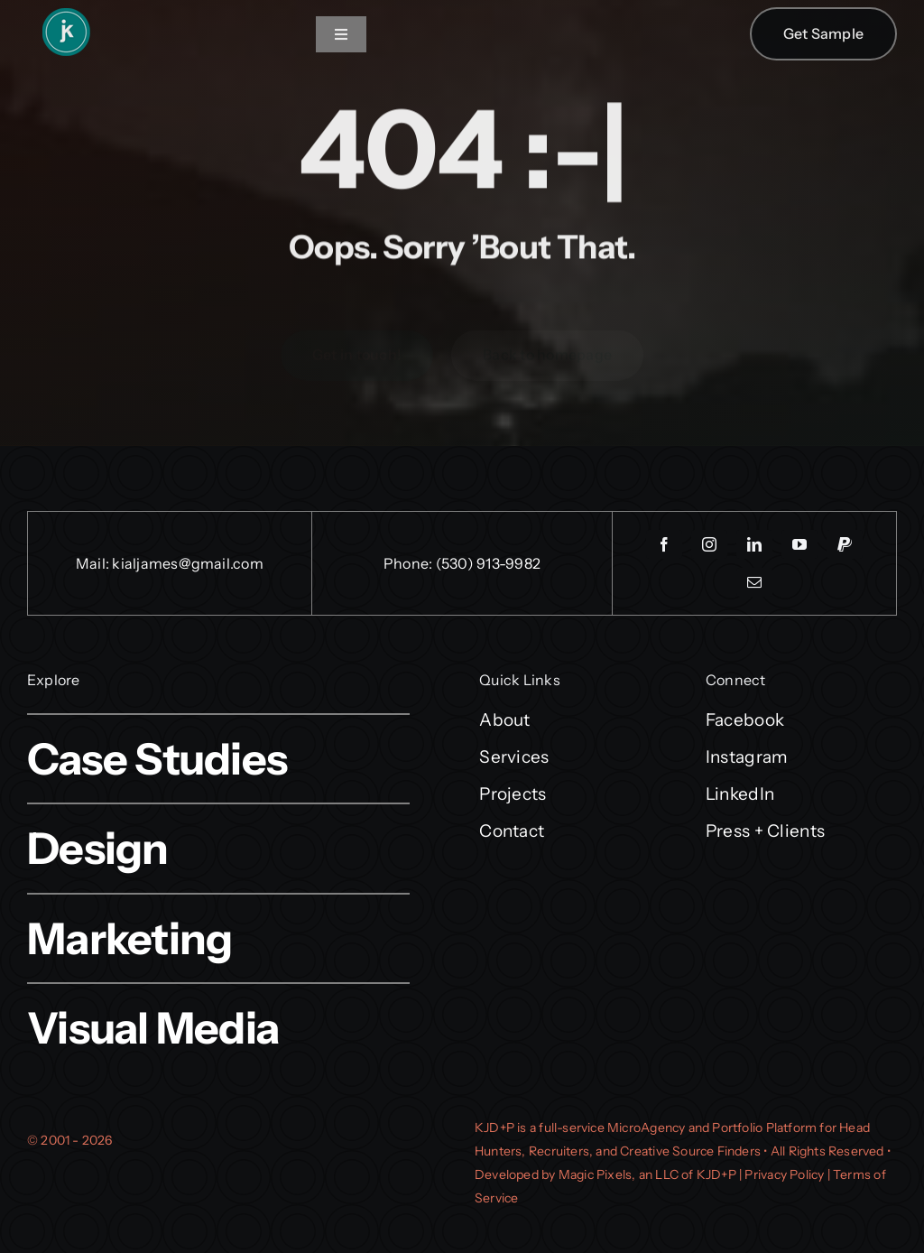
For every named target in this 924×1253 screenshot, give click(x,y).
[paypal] (845, 544)
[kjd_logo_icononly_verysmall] (65, 14)
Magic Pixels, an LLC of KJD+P (647, 1174)
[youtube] (799, 544)
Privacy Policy (784, 1174)
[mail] (754, 582)
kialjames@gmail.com (187, 563)
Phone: (409, 563)
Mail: (94, 563)
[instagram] (709, 544)
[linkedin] (754, 544)
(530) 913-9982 (488, 563)
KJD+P (494, 1127)
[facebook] (664, 544)
